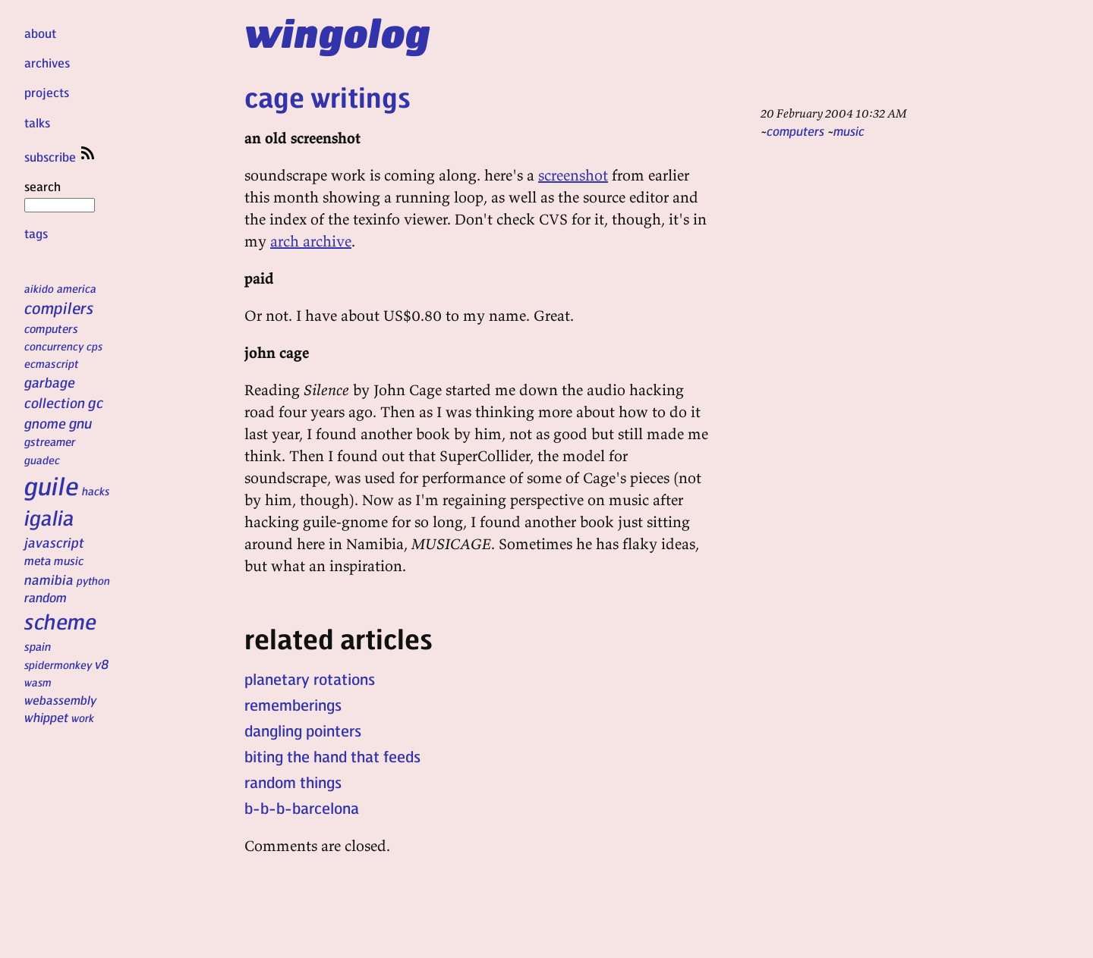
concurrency (53, 346)
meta (37, 560)
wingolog (337, 32)
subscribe (60, 157)
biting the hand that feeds (332, 756)
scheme (60, 621)
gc (95, 402)
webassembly (60, 700)
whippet (46, 717)
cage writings (327, 97)
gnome (45, 423)
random (45, 597)
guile (51, 485)
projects (46, 92)
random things (293, 782)
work (82, 717)
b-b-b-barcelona (301, 808)
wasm (38, 682)
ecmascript (51, 363)
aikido (39, 288)
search (59, 195)
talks (37, 122)
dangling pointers (302, 730)
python (93, 580)
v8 (102, 663)
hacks (96, 491)
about (40, 33)
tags (36, 233)
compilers (58, 307)
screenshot (573, 174)
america (76, 288)
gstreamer (49, 441)
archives (47, 63)
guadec (42, 459)
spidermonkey (58, 664)
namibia (49, 579)
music (68, 560)
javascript (54, 542)
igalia (49, 517)
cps (94, 346)
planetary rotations (309, 679)
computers (51, 328)
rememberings (293, 705)
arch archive (310, 240)
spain (37, 646)
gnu (80, 422)
